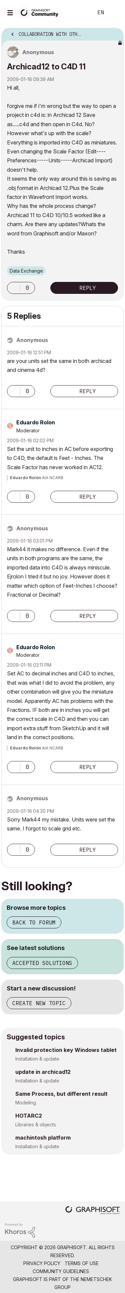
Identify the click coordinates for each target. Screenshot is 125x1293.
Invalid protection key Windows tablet (66, 1050)
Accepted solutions (42, 963)
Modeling (25, 1102)
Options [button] (114, 32)
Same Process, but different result (61, 1093)
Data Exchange (26, 271)
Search (78, 12)
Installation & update (37, 1059)
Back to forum (34, 922)
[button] (13, 288)
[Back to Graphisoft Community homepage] (40, 12)
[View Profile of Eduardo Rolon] (35, 422)
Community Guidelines (61, 1271)
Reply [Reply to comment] (87, 391)
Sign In (114, 13)
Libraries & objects (35, 1124)
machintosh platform (43, 1137)
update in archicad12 (43, 1072)
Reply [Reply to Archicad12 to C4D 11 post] (87, 288)
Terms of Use (82, 1263)
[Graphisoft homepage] (92, 1211)
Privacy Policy (41, 1263)
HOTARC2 (28, 1115)
